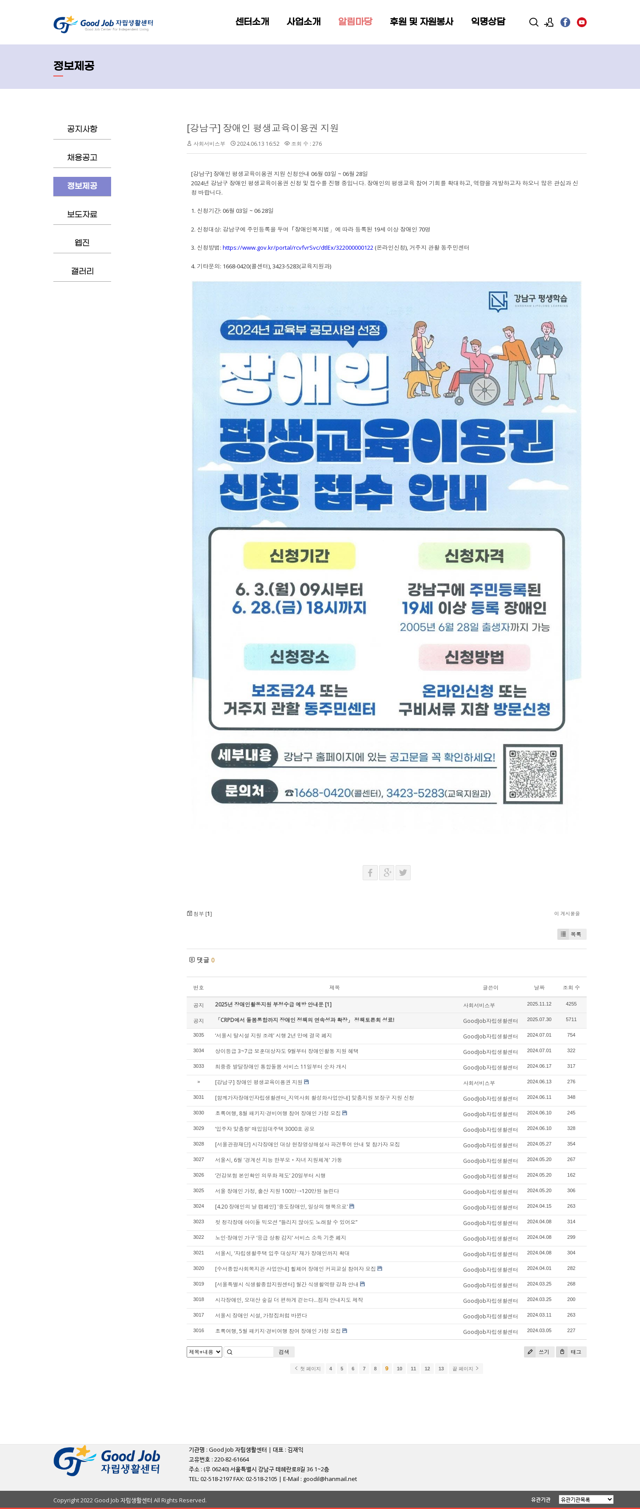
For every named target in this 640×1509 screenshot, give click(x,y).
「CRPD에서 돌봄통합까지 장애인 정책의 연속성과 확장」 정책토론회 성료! (304, 1020)
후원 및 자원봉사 (421, 22)
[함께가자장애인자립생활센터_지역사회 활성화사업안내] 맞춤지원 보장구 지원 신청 (314, 1098)
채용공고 (82, 158)
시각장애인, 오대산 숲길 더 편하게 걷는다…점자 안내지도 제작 (289, 1300)
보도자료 (82, 215)
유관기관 (541, 1499)
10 (399, 1368)
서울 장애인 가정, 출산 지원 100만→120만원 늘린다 (277, 1191)
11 (413, 1368)
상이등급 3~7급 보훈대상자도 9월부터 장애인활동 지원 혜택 (287, 1051)
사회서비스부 (209, 144)
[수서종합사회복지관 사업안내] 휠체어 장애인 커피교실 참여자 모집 (295, 1269)
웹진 (82, 243)
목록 (569, 934)
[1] (328, 1004)
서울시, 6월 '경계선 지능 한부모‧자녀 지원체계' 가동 (278, 1160)
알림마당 (355, 22)
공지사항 (82, 129)
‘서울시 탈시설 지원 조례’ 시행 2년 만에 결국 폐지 (273, 1035)
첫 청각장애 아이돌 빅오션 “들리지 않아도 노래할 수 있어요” (286, 1222)
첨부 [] (199, 914)
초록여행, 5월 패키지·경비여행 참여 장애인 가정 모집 (278, 1331)
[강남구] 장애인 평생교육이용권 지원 (263, 128)
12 (427, 1368)
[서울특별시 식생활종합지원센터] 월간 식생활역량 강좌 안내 (287, 1284)
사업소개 (303, 22)
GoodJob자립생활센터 (490, 1021)
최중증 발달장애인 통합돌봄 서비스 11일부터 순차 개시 (281, 1066)
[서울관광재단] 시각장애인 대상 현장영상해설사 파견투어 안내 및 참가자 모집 (307, 1144)
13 (441, 1368)
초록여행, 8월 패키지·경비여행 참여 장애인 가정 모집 (278, 1113)
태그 (568, 1351)
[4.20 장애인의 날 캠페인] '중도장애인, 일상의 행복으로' (281, 1206)
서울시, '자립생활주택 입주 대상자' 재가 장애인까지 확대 (282, 1253)
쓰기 (536, 1351)
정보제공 (82, 186)
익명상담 (488, 22)
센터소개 (252, 22)
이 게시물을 (567, 913)
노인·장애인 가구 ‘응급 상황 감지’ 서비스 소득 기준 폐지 (280, 1238)
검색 (284, 1352)
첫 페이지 (307, 1368)
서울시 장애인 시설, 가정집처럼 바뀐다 (261, 1315)
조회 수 (571, 987)
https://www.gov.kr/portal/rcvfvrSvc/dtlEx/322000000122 (298, 248)
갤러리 (82, 271)
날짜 (539, 987)
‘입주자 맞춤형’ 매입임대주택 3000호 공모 (265, 1129)
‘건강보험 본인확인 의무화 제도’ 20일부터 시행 (270, 1175)
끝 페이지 (466, 1368)
